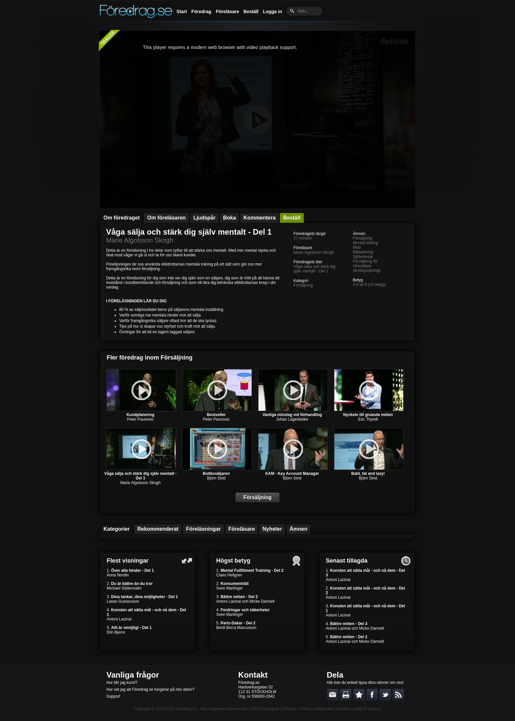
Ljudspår (204, 218)
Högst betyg (233, 560)
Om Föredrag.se (265, 709)
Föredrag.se (186, 709)
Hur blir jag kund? (121, 682)
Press (304, 709)
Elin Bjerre (116, 632)
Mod (356, 247)
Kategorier (116, 529)
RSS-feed (398, 695)
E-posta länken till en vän (333, 695)
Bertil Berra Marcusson (236, 627)
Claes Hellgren (229, 575)
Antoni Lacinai (119, 619)
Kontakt (252, 674)
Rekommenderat (157, 529)
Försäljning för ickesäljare (365, 263)
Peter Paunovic (140, 419)
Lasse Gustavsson (123, 601)
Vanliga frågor (132, 674)
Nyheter (272, 529)
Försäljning (303, 285)
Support (113, 696)
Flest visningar (127, 560)
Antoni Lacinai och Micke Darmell (245, 601)
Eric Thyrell (368, 419)
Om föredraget (121, 218)
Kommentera (259, 218)
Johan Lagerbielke (292, 419)
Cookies (343, 709)
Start (181, 11)
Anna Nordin (118, 575)
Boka (229, 218)
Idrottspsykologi (366, 270)
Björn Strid (216, 478)
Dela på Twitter (385, 695)
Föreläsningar (203, 529)
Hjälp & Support (367, 709)
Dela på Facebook (372, 695)
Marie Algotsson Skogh (139, 240)
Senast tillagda (347, 560)
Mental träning (365, 243)
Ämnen (298, 529)
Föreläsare (227, 11)
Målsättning (363, 252)
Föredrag (201, 11)
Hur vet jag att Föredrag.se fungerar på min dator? (150, 689)
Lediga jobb (323, 709)
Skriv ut (346, 695)
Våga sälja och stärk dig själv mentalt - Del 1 (189, 231)
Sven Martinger (229, 588)
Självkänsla (363, 256)
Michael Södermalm (124, 588)
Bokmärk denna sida (359, 695)
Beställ (250, 11)
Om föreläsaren (166, 218)
